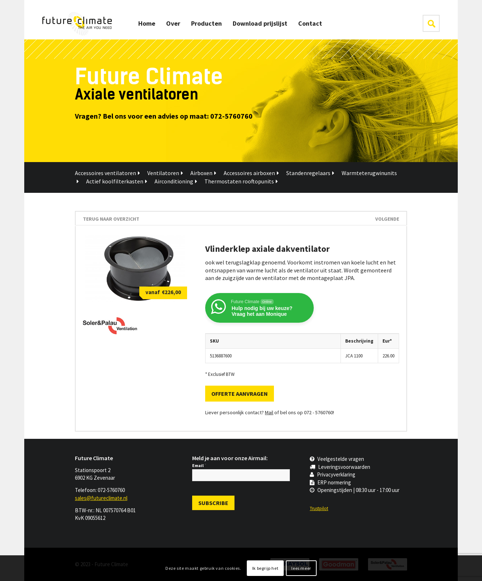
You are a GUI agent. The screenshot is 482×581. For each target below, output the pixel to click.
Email (199, 465)
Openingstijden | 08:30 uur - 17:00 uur (354, 490)
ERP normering (330, 482)
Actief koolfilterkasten (116, 181)
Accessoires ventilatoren (107, 173)
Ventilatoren (165, 173)
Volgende (387, 219)
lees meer (301, 568)
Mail (269, 412)
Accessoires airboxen (251, 173)
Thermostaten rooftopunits (241, 181)
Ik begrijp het (265, 568)
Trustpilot (319, 508)
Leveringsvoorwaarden (340, 466)
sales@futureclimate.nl (101, 498)
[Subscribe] (213, 503)
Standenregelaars (310, 173)
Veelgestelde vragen (337, 458)
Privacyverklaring (332, 474)
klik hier (431, 23)
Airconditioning (176, 181)
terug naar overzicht (111, 219)
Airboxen (203, 173)
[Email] (241, 475)
